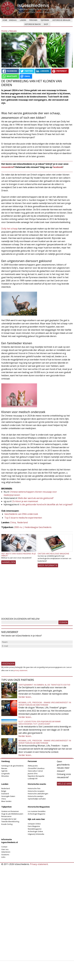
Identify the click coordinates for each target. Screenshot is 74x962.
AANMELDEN (8, 562)
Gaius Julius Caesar (35, 771)
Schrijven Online (34, 824)
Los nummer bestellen (37, 811)
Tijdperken (45, 20)
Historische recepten (36, 791)
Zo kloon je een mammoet (25, 501)
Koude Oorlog (6, 824)
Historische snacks (33, 24)
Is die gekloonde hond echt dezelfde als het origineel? (46, 504)
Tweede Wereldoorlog (10, 821)
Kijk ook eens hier (36, 819)
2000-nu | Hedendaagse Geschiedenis (32, 527)
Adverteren (5, 852)
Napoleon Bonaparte (36, 776)
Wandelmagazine (34, 829)
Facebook (58, 167)
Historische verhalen (61, 20)
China (13, 522)
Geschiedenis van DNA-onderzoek (21, 514)
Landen (23, 20)
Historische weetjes (35, 796)
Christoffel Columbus (36, 768)
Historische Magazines (39, 806)
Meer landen (6, 801)
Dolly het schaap (9, 228)
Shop (46, 24)
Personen (33, 20)
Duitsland (5, 793)
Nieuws (13, 30)
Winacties (5, 776)
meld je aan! (64, 783)
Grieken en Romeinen (10, 811)
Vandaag (13, 20)
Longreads (5, 773)
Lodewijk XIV (33, 778)
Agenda (4, 771)
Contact (4, 847)
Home (5, 20)
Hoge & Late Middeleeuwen (12, 814)
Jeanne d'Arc (33, 773)
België (3, 791)
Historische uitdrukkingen (38, 793)
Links (3, 857)
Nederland (22, 522)
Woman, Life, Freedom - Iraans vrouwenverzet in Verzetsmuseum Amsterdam (44, 703)
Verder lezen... (25, 696)
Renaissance (6, 816)
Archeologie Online (35, 831)
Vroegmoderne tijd (8, 819)
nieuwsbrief (7, 167)
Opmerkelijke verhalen (37, 799)
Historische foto (34, 788)
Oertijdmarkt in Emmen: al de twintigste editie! (44, 684)
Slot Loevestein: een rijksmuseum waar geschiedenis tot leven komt (39, 722)
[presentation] (21, 653)
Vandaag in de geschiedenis (12, 765)
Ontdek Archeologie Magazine (53, 553)
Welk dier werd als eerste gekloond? (36, 498)
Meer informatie (47, 565)
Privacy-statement (39, 864)
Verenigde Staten (8, 796)
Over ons (5, 849)
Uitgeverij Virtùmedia (36, 834)
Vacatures (5, 854)
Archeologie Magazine (36, 814)
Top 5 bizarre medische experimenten (23, 517)
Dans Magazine (34, 826)
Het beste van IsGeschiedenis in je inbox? (18, 554)
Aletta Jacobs (33, 765)
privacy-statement (20, 670)
